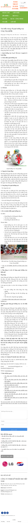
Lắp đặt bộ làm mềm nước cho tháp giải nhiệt (12, 436)
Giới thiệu (16, 12)
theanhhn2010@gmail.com (6, 491)
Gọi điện (14, 519)
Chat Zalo (8, 521)
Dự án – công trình (16, 18)
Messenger (19, 521)
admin (18, 34)
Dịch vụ (15, 15)
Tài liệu (4, 21)
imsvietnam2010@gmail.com (10, 490)
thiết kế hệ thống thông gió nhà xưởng (9, 403)
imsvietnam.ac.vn (9, 370)
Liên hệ (13, 21)
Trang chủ (6, 12)
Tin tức (4, 18)
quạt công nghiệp (6, 401)
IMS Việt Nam (17, 48)
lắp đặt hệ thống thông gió (21, 401)
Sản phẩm (5, 15)
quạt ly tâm (13, 401)
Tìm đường (3, 521)
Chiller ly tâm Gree (6, 438)
